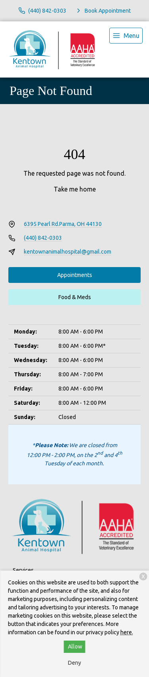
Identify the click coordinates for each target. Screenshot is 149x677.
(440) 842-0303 (43, 238)
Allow (75, 646)
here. (126, 632)
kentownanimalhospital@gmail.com (67, 251)
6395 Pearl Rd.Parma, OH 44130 (63, 224)
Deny (74, 663)
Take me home (75, 189)
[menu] (126, 36)
